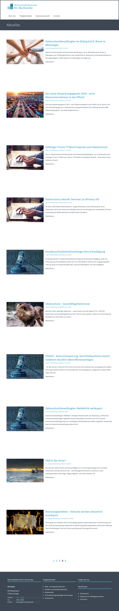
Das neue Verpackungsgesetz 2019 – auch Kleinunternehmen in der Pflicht (70, 95)
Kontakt (56, 16)
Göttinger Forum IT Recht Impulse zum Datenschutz (76, 147)
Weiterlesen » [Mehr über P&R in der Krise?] (50, 477)
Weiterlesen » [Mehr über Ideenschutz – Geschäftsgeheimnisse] (50, 321)
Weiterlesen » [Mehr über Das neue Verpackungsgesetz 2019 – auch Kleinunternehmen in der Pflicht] (50, 114)
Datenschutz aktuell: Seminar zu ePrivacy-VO (72, 199)
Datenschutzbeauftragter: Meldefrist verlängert (73, 408)
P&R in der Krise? (55, 460)
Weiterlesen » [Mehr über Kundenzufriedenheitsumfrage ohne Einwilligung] (50, 268)
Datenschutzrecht (43, 16)
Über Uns (12, 16)
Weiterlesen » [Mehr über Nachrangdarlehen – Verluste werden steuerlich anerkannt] (50, 532)
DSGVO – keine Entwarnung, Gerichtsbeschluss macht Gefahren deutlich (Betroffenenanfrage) (77, 357)
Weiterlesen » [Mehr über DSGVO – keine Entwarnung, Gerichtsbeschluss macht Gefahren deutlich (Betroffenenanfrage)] (50, 376)
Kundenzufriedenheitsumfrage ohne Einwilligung (75, 251)
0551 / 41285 (20, 597)
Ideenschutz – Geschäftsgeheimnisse (67, 304)
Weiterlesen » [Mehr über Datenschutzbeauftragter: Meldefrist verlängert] (50, 428)
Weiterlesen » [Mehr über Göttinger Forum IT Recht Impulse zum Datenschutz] (50, 164)
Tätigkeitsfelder (25, 16)
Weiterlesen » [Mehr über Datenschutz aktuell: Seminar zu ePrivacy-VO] (50, 216)
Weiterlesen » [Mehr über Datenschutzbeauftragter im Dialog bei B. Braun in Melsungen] (50, 62)
